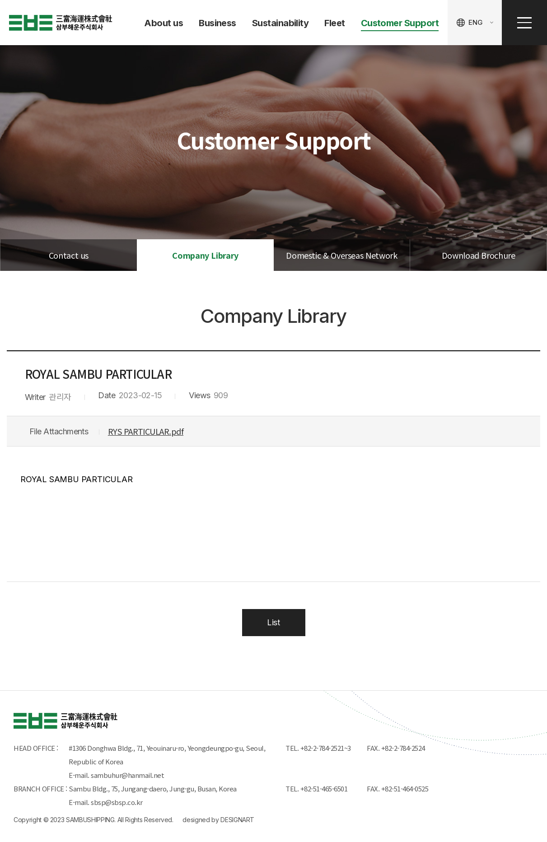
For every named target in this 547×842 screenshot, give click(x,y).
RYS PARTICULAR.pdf (145, 431)
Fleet (334, 23)
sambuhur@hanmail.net (127, 775)
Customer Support (400, 23)
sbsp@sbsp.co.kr (117, 802)
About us (163, 23)
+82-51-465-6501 (325, 788)
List (273, 622)
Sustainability (280, 23)
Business (217, 23)
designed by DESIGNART (218, 819)
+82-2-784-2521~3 (325, 748)
